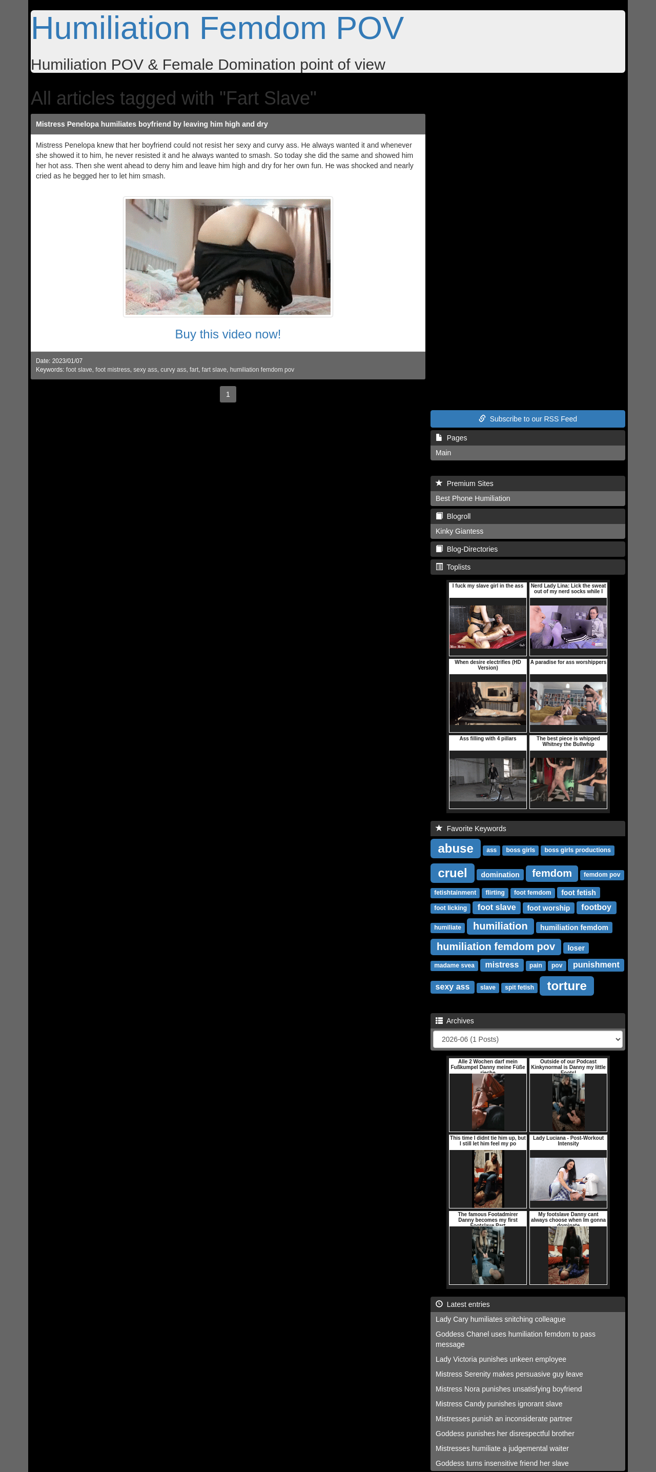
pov (556, 965)
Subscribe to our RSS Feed (528, 419)
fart (194, 369)
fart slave (214, 369)
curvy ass (173, 369)
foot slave (79, 369)
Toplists (453, 567)
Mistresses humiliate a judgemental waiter (502, 1448)
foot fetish (578, 892)
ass (491, 850)
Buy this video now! (228, 334)
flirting (494, 892)
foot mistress (112, 369)
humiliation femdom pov (262, 369)
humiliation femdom (574, 927)
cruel (452, 872)
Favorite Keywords (471, 828)
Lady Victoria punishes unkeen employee (501, 1359)
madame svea (454, 965)
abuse (455, 848)
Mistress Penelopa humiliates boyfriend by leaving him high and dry (152, 124)
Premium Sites (465, 483)
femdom (552, 873)
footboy (596, 907)
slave (488, 987)
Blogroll (453, 516)
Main (443, 453)
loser (575, 947)
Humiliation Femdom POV (217, 28)
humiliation (500, 926)
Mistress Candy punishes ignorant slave (499, 1404)
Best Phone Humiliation (473, 498)
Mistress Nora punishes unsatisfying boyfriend (509, 1389)
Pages (451, 438)
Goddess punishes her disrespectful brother (505, 1433)
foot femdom (532, 892)
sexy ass (145, 369)
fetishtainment (455, 892)
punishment (596, 964)
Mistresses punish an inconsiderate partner (504, 1419)
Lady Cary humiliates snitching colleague (501, 1319)
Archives (455, 1021)
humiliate (447, 927)
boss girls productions (577, 850)
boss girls (521, 850)
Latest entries (463, 1304)
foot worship (548, 907)
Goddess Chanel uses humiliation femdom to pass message (516, 1339)
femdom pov (602, 874)
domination (500, 874)
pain (535, 965)
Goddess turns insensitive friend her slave (502, 1463)
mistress (502, 964)
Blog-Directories (467, 549)
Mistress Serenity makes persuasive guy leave (509, 1374)
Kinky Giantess (459, 531)
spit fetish (519, 987)
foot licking (450, 908)
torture (566, 985)
